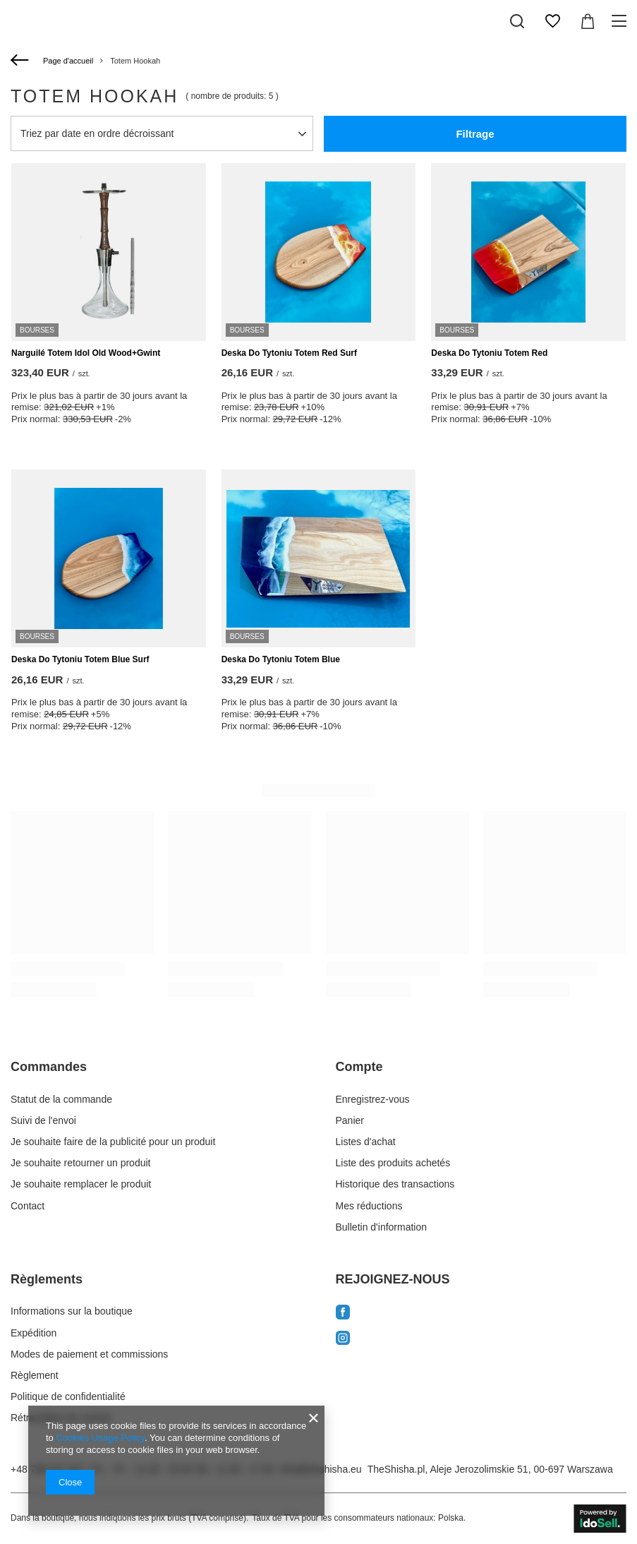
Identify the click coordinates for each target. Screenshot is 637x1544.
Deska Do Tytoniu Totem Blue (281, 659)
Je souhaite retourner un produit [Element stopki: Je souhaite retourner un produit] (80, 1162)
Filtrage (475, 134)
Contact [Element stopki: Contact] (27, 1205)
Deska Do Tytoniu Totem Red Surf (289, 353)
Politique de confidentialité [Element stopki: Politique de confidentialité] (68, 1396)
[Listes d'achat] (552, 21)
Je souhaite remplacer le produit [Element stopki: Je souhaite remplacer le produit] (81, 1184)
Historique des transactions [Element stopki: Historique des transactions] (395, 1184)
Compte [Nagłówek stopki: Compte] (359, 1067)
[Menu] (621, 21)
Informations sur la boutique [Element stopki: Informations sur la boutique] (72, 1311)
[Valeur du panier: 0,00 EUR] (587, 21)
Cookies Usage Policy (100, 1437)
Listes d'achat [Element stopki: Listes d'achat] (366, 1141)
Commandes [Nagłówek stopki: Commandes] (49, 1067)
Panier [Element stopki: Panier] (350, 1120)
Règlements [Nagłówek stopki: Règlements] (47, 1279)
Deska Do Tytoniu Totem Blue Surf (80, 659)
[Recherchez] (517, 21)
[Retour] (21, 60)
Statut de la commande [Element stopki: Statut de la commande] (61, 1099)
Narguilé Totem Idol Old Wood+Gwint (85, 353)
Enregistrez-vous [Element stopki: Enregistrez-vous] (373, 1099)
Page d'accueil (68, 60)
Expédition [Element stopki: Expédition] (33, 1333)
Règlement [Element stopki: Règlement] (35, 1375)
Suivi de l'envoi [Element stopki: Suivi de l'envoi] (43, 1120)
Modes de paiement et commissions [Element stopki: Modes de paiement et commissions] (89, 1354)
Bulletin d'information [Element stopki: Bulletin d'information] (381, 1227)
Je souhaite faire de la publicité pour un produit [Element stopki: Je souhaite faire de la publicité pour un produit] (113, 1141)
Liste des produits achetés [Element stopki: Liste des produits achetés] (393, 1162)
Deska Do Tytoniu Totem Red (489, 353)
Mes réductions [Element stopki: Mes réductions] (369, 1205)
